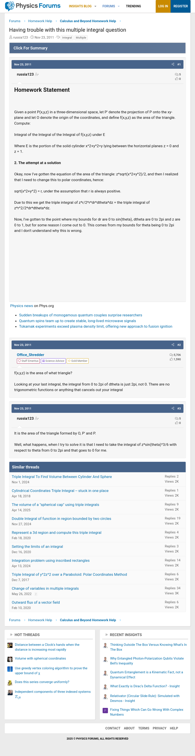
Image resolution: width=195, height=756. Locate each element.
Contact (112, 728)
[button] (95, 6)
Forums (108, 6)
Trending (133, 6)
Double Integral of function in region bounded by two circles (61, 518)
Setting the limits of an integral (37, 546)
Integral (67, 37)
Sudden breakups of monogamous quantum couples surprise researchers (80, 315)
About (129, 728)
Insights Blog (80, 6)
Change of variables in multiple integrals (45, 588)
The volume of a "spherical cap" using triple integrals (55, 504)
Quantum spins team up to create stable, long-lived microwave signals (77, 321)
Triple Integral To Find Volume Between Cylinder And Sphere (62, 476)
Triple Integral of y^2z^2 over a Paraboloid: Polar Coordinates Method (69, 574)
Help (174, 728)
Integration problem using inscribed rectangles (51, 560)
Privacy (160, 728)
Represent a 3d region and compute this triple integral (56, 532)
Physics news (21, 306)
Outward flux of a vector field (36, 602)
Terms (143, 728)
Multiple (81, 37)
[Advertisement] (97, 266)
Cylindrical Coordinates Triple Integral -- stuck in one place (60, 490)
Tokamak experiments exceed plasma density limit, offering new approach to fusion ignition (95, 326)
